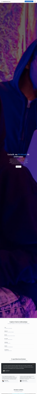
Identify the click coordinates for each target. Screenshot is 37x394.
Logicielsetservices (5, 1)
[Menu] (35, 1)
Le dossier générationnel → (29, 1)
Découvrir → (18, 166)
